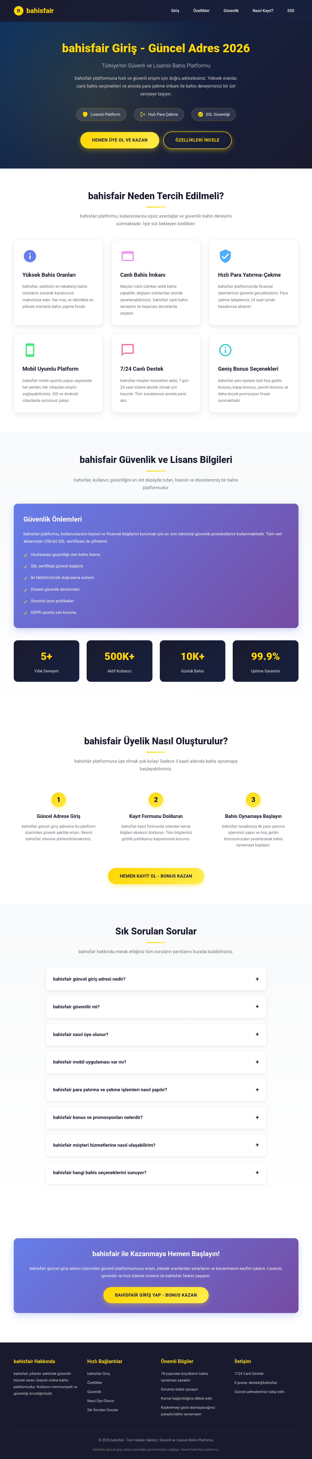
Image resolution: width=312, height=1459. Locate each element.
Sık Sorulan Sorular (102, 1409)
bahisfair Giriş (98, 1373)
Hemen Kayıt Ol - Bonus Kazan (156, 875)
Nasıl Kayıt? (263, 10)
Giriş (175, 10)
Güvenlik (231, 10)
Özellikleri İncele (198, 139)
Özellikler (201, 10)
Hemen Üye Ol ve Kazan (119, 139)
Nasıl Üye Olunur (100, 1400)
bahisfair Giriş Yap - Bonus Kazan (156, 1294)
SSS (290, 10)
